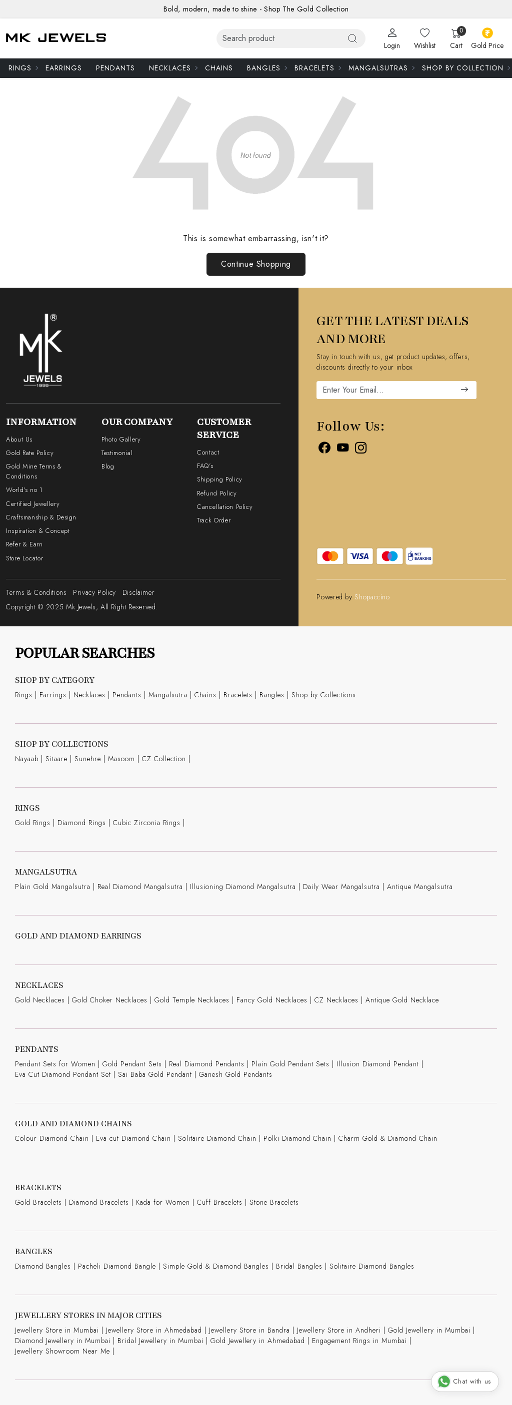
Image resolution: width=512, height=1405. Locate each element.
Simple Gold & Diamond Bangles (216, 1266)
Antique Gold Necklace (402, 1000)
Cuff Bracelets (219, 1202)
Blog (108, 466)
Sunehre (87, 759)
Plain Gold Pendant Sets (291, 1064)
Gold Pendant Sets (132, 1064)
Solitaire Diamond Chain (217, 1138)
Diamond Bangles (43, 1266)
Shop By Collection (466, 68)
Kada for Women (163, 1202)
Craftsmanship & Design (41, 517)
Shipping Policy (219, 479)
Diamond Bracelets (99, 1202)
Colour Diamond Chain (52, 1138)
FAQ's (205, 465)
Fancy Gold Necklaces (272, 1000)
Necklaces (173, 68)
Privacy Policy (94, 592)
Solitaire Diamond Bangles (372, 1266)
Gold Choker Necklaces (110, 1000)
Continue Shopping (256, 264)
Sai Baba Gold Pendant (155, 1074)
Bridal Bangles (299, 1266)
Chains (219, 68)
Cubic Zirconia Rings (146, 823)
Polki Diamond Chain (298, 1138)
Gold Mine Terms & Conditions (34, 471)
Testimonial (117, 453)
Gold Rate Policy (30, 453)
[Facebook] (324, 450)
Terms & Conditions (36, 592)
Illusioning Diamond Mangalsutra (243, 887)
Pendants (115, 68)
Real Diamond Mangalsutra (140, 887)
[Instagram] (361, 450)
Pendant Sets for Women (55, 1064)
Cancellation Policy (224, 506)
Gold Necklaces (40, 1000)
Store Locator (24, 558)
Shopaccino (372, 597)
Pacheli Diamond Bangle (117, 1266)
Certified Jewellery (33, 503)
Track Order (213, 520)
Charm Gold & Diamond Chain (388, 1138)
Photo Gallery (121, 439)
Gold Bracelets (38, 1202)
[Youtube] (343, 450)
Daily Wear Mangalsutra (341, 887)
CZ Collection (164, 759)
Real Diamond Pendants (206, 1064)
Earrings (64, 68)
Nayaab (26, 759)
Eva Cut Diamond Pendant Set (63, 1074)
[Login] (392, 38)
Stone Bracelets (274, 1202)
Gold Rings (32, 823)
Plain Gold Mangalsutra (52, 887)
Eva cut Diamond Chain (133, 1138)
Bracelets (317, 68)
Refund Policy (216, 493)
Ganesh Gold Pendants (235, 1074)
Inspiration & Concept (38, 530)
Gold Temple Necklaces (192, 1000)
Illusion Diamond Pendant (377, 1064)
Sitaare (57, 759)
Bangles (266, 68)
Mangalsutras (381, 68)
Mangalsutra (168, 695)
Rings (23, 68)
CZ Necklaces (336, 1000)
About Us (19, 439)
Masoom (121, 759)
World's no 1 (24, 489)
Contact (208, 452)
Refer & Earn (24, 544)
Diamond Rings (82, 823)
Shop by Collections (324, 695)
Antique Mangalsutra (420, 887)
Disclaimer (138, 592)
